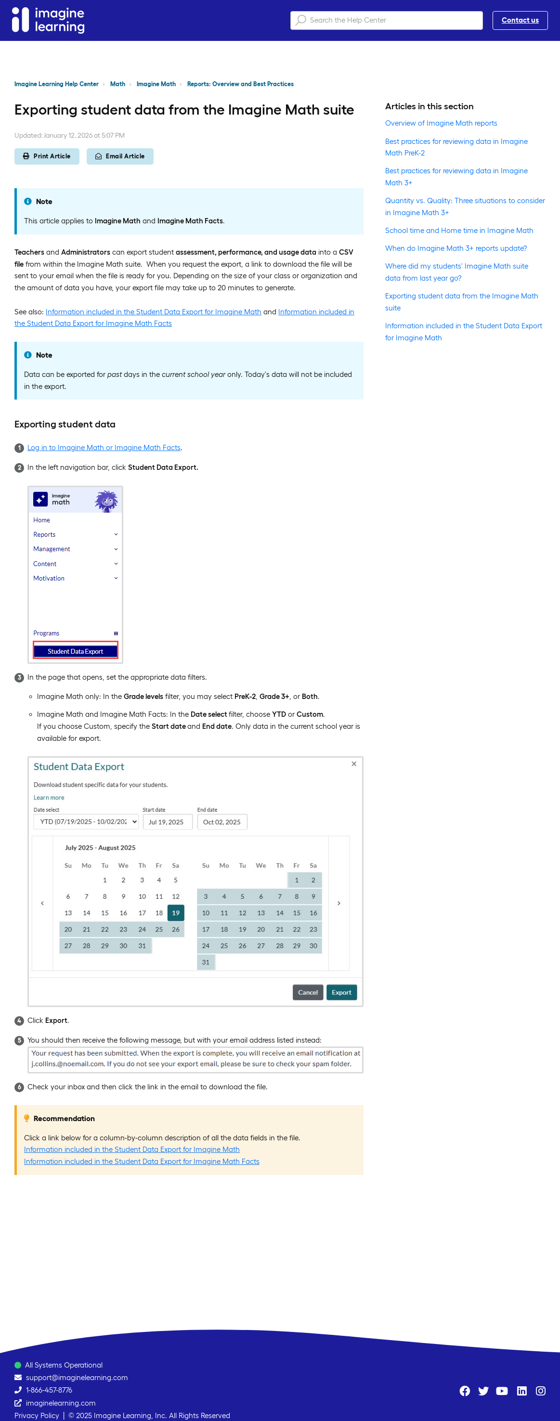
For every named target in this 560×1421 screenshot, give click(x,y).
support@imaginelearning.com (77, 1377)
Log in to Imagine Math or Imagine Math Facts (104, 447)
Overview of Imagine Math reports (441, 123)
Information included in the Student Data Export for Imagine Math (153, 312)
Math (117, 84)
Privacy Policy (36, 1415)
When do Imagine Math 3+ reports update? (456, 248)
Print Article (47, 156)
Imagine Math (156, 84)
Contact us (520, 20)
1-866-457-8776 (49, 1390)
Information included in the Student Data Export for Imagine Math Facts (142, 1161)
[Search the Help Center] (386, 20)
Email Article (120, 156)
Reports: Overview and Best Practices (240, 84)
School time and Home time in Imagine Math (459, 230)
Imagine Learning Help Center (56, 84)
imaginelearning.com (61, 1403)
